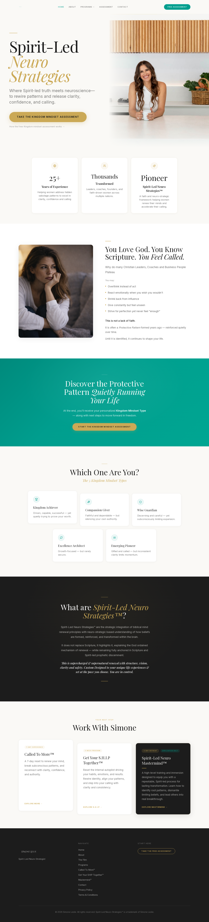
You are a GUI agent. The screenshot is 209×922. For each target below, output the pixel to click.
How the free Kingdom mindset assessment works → (37, 126)
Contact (123, 7)
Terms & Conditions (88, 894)
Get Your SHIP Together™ (90, 874)
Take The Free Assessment (156, 851)
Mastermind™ (84, 879)
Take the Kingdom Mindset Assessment (48, 116)
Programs (87, 7)
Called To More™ (86, 869)
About (72, 7)
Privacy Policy (85, 889)
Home (61, 7)
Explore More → (33, 807)
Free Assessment (177, 7)
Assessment (106, 7)
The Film (82, 859)
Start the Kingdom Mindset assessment (104, 430)
